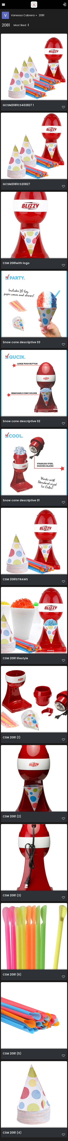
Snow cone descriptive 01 (21, 500)
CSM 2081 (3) (12, 895)
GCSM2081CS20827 (16, 184)
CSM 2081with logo (16, 263)
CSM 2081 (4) (12, 1133)
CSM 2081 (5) (12, 1053)
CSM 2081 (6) (12, 974)
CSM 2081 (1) (11, 737)
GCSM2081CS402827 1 (18, 105)
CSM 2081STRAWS (15, 579)
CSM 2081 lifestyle (15, 658)
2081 (41, 15)
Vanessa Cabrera (24, 15)
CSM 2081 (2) (12, 816)
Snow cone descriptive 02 (21, 421)
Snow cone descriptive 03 (21, 342)
